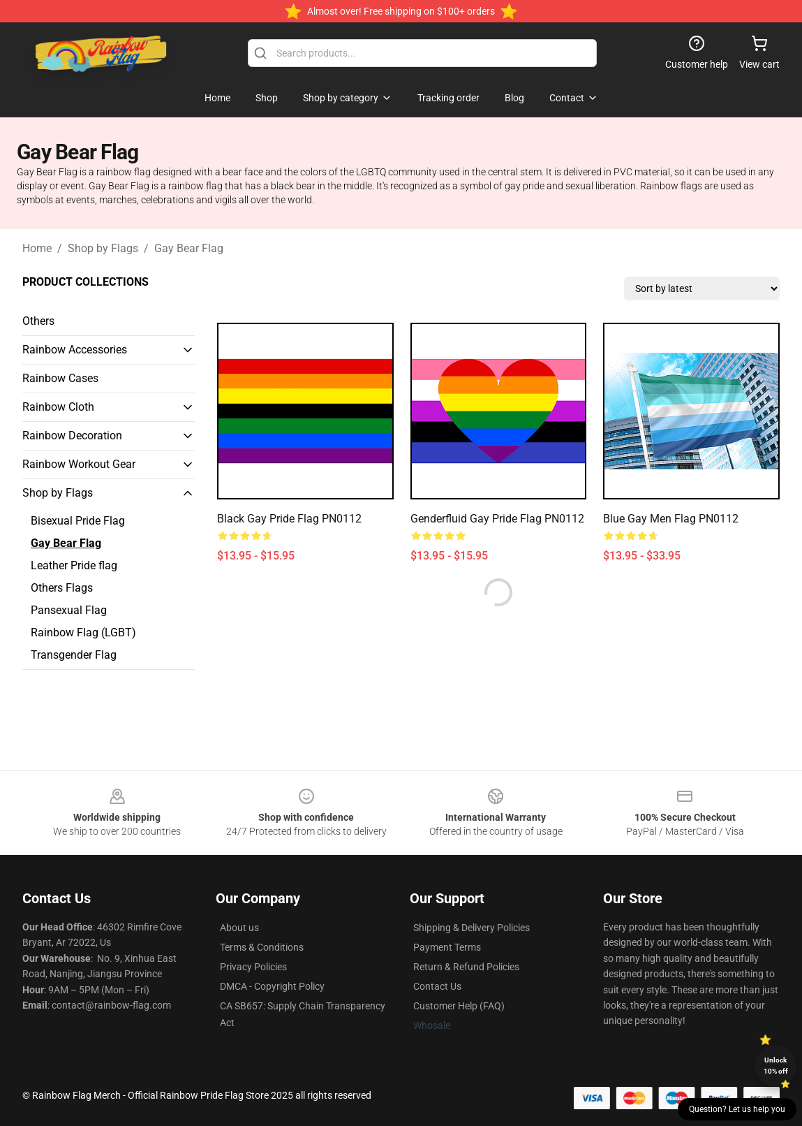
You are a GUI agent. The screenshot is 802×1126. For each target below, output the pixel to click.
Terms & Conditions (262, 947)
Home (37, 248)
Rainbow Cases (60, 378)
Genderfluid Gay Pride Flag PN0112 (497, 518)
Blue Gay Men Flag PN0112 (670, 518)
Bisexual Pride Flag (78, 520)
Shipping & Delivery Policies (471, 927)
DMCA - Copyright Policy (272, 986)
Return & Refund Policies (466, 966)
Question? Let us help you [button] (737, 1109)
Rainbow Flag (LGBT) (83, 632)
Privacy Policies (253, 966)
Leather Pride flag (74, 565)
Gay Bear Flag (188, 248)
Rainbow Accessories (74, 349)
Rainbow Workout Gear (78, 464)
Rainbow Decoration (72, 435)
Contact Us (437, 986)
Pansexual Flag (69, 610)
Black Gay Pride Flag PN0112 (289, 518)
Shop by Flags (103, 248)
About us (239, 927)
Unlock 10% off (776, 1065)
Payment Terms (447, 947)
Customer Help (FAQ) (459, 1005)
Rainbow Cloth (58, 407)
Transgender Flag (74, 654)
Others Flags (62, 587)
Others (38, 321)
